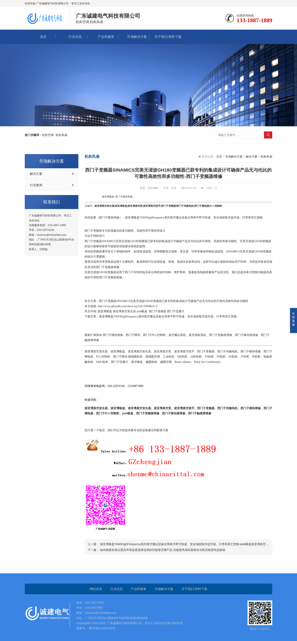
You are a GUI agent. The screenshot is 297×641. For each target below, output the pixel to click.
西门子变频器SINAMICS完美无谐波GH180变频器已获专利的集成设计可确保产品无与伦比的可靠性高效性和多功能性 (173, 301)
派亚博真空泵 (135, 205)
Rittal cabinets (182, 361)
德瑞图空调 (152, 356)
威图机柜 (151, 361)
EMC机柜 (102, 361)
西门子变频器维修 (107, 267)
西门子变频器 (168, 205)
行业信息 (72, 36)
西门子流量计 (175, 311)
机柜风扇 (266, 156)
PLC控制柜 (103, 356)
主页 (219, 156)
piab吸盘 (142, 311)
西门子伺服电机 (185, 205)
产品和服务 (103, 36)
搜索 (268, 134)
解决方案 (36, 173)
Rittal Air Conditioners (207, 361)
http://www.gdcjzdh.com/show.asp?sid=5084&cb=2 (127, 306)
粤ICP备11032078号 (101, 628)
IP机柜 (256, 356)
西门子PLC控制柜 (154, 335)
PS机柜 (221, 356)
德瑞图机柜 (135, 356)
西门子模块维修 (109, 217)
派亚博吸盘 (121, 205)
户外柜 (244, 356)
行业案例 (36, 185)
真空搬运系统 (177, 335)
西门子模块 (133, 335)
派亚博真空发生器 (104, 205)
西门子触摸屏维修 (199, 413)
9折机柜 (182, 356)
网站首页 (96, 589)
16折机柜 (196, 356)
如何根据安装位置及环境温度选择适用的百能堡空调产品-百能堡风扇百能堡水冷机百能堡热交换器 (162, 550)
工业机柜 (168, 356)
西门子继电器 (201, 205)
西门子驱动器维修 (246, 335)
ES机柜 (233, 356)
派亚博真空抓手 (151, 205)
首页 (40, 36)
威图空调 (166, 361)
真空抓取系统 (197, 335)
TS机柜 (209, 356)
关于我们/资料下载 (164, 36)
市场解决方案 (134, 36)
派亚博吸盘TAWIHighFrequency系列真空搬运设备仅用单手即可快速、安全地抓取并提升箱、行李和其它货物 (168, 316)
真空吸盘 (137, 361)
